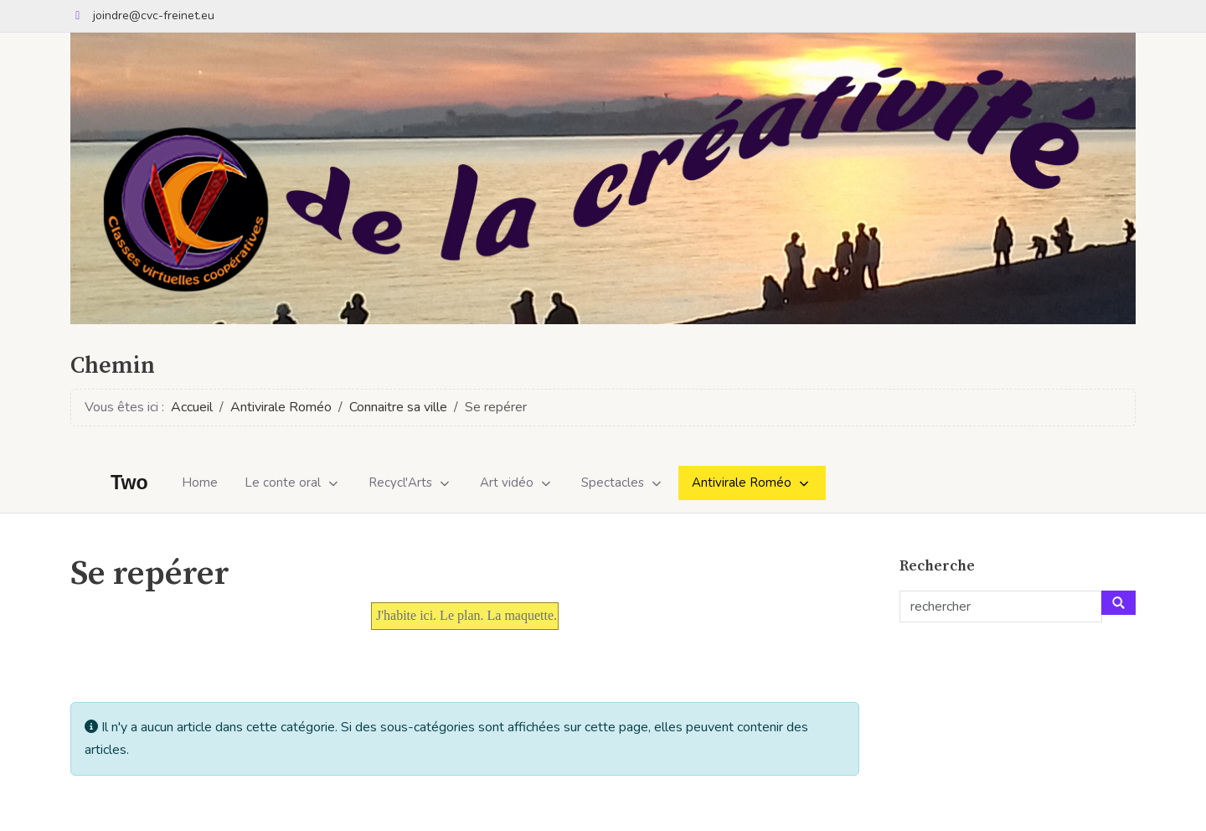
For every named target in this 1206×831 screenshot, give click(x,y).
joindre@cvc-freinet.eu (153, 15)
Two (129, 483)
